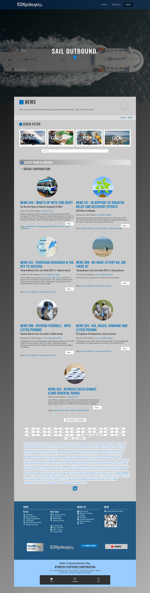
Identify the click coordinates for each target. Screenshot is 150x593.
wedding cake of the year (32, 482)
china (64, 447)
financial (55, 453)
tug (49, 479)
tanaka (93, 476)
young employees (69, 482)
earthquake (112, 228)
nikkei (26, 466)
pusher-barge (28, 469)
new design (108, 463)
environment (50, 291)
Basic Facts (82, 511)
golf (102, 453)
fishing (68, 453)
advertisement (31, 226)
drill (87, 450)
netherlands (99, 463)
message (67, 463)
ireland (107, 456)
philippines (66, 466)
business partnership (36, 447)
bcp (98, 443)
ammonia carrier (40, 443)
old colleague (44, 466)
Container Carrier (58, 515)
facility (36, 453)
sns (113, 473)
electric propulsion (112, 450)
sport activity (34, 476)
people (108, 216)
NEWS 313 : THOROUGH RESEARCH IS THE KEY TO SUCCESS (47, 266)
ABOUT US (116, 5)
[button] (75, 57)
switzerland (75, 476)
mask (67, 410)
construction (109, 447)
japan (119, 456)
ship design (62, 473)
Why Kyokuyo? (30, 516)
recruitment (58, 469)
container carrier (119, 447)
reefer (66, 469)
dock (76, 450)
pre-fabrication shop (86, 466)
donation (91, 228)
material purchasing (35, 463)
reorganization (86, 469)
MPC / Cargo (56, 529)
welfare (44, 482)
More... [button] (67, 224)
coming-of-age (90, 447)
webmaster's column (104, 479)
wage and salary (73, 479)
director (64, 450)
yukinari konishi (82, 482)
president (97, 466)
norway (31, 466)
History (81, 515)
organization (54, 466)
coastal (81, 447)
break (26, 447)
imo (74, 456)
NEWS (128, 5)
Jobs (80, 523)
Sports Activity (83, 521)
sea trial (44, 473)
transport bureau (41, 479)
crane (48, 450)
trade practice (124, 476)
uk (66, 479)
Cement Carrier (57, 520)
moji (88, 463)
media (61, 463)
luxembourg (89, 460)
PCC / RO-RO (56, 528)
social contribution (101, 228)
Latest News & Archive (113, 511)
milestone (74, 463)
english (122, 450)
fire (60, 453)
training (32, 479)
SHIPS (104, 5)
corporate (45, 212)
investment (94, 456)
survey (67, 476)
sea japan (37, 473)
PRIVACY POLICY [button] (89, 545)
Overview (28, 515)
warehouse (92, 479)
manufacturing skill (110, 460)
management (98, 460)
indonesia (79, 456)
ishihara (113, 456)
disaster (85, 228)
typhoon (56, 479)
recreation (59, 226)
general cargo (94, 453)
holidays (62, 456)
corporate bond (36, 450)
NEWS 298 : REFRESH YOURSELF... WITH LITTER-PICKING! (46, 330)
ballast (86, 443)
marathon (120, 460)
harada (72, 410)
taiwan (88, 476)
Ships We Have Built (32, 522)
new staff (116, 463)
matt (50, 463)
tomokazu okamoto (113, 476)
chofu (69, 447)
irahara (101, 456)
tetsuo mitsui (101, 476)
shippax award (83, 473)
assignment (50, 443)
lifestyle (81, 460)
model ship (82, 463)
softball (26, 476)
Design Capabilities (31, 518)
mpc (92, 463)
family (50, 453)
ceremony (58, 447)
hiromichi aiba (48, 456)
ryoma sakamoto (116, 469)
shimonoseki (52, 473)
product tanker (106, 466)
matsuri (45, 463)
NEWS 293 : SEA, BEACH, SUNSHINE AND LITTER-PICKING (101, 330)
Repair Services (30, 525)
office (37, 466)
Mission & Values (84, 513)
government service (110, 453)
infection (86, 456)
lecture (61, 460)
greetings (27, 456)
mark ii (127, 460)
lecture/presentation (70, 460)
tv (52, 479)
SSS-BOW (28, 520)
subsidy (61, 476)
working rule (52, 482)
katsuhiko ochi (29, 460)
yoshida (59, 482)
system (82, 476)
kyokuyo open (52, 460)
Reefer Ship (56, 518)
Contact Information (85, 519)
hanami (33, 456)
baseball (92, 443)
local (51, 212)
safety (119, 228)
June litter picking (54, 278)
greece (120, 453)
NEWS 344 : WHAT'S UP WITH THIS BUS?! (46, 204)
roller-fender (102, 469)
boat (124, 443)
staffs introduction (52, 476)
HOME (123, 118)
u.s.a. (62, 479)
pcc (60, 466)
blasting (102, 443)
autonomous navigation (70, 443)
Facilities (81, 517)
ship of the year (72, 473)
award (81, 443)
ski (110, 473)
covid (56, 410)
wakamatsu (84, 479)
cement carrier (49, 447)
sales (26, 473)
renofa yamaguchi (43, 226)
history (56, 456)
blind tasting (111, 443)
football (52, 226)
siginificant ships (94, 473)
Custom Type (56, 526)
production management (121, 466)
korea (45, 460)
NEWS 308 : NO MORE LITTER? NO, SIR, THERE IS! (101, 266)
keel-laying (38, 460)
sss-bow (42, 476)
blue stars (119, 443)
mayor (55, 463)
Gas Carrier (55, 516)
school (31, 473)
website (114, 479)
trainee (26, 479)
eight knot (102, 450)
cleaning (42, 291)
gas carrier (85, 453)
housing (68, 456)
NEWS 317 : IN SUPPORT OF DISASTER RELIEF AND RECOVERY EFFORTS (100, 206)
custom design (56, 450)
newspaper (124, 463)
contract (26, 450)
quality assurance (40, 469)
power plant (75, 466)
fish (64, 453)
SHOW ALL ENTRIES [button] (75, 420)
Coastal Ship (56, 531)
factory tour (42, 453)
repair (94, 469)
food (73, 453)
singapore (104, 473)
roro (108, 469)
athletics (58, 443)
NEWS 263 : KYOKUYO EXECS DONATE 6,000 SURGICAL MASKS (73, 393)
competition (99, 447)
